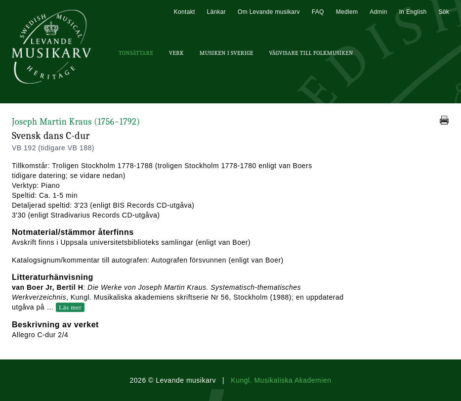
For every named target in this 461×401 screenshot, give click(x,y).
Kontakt (184, 11)
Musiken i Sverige (226, 52)
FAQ (318, 11)
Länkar (216, 11)
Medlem (347, 11)
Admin (378, 11)
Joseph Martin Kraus (76, 122)
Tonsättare (136, 52)
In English (413, 11)
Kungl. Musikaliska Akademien (281, 380)
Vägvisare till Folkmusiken (311, 52)
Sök (443, 11)
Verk (176, 52)
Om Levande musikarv (269, 11)
